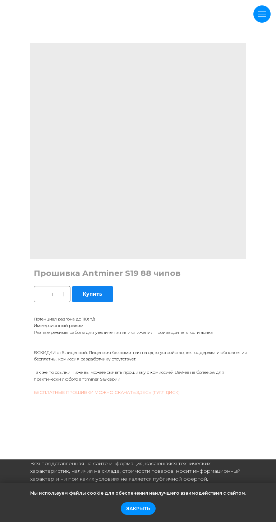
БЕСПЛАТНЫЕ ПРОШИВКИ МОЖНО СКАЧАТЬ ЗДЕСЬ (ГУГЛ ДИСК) (107, 392)
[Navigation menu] (262, 14)
